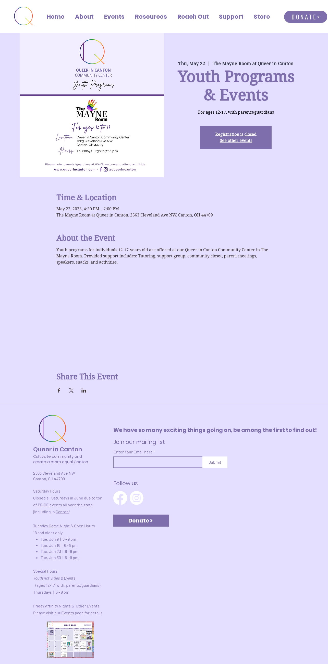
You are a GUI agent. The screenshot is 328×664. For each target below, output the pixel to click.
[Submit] (214, 462)
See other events (236, 140)
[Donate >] (141, 521)
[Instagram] (136, 498)
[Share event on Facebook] (58, 390)
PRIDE (43, 504)
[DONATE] (305, 17)
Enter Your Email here (133, 452)
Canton (62, 511)
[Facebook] (120, 498)
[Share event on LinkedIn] (83, 390)
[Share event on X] (71, 390)
